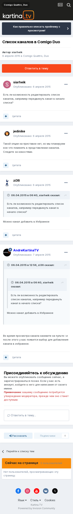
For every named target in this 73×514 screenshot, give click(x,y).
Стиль (35, 500)
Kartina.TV (36, 504)
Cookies (50, 500)
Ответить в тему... (21, 415)
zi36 (16, 180)
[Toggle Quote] (9, 195)
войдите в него (24, 384)
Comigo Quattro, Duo (36, 55)
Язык (22, 500)
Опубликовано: (32, 86)
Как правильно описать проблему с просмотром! (36, 28)
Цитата (16, 116)
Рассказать (18, 436)
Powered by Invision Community (36, 508)
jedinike (19, 131)
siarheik (17, 52)
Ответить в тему (36, 68)
